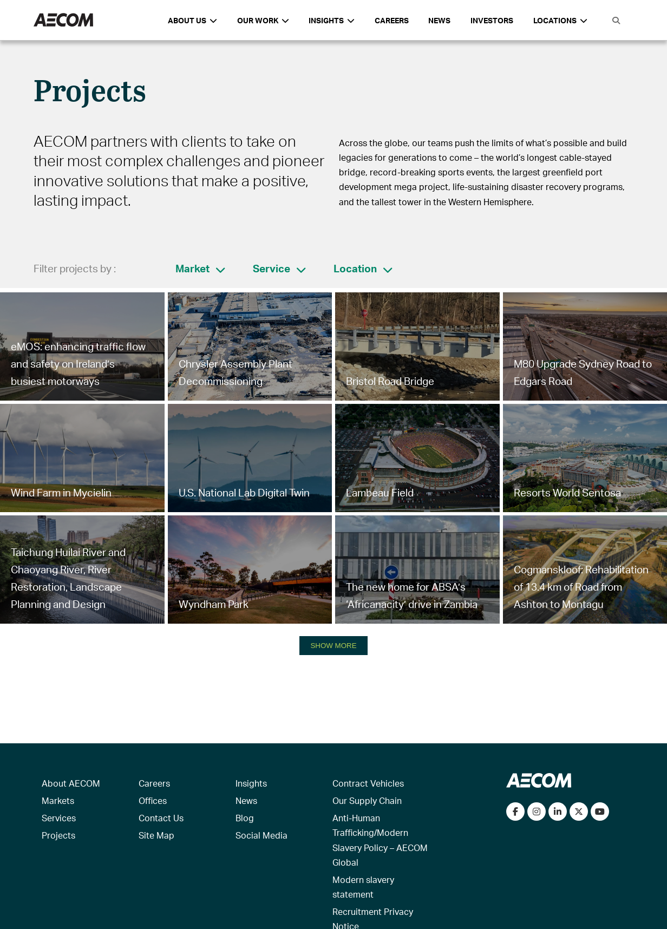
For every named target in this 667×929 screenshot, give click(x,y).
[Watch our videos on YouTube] (600, 811)
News (439, 20)
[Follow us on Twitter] (579, 811)
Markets (58, 800)
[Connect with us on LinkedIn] (557, 811)
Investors (491, 20)
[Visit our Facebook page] (515, 811)
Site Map (156, 835)
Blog (245, 817)
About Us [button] (192, 20)
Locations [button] (560, 20)
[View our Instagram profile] (536, 811)
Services (59, 817)
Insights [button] (332, 20)
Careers (392, 20)
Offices (153, 800)
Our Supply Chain (367, 800)
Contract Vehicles (368, 783)
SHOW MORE (333, 646)
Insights (251, 783)
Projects (58, 835)
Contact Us (161, 817)
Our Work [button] (263, 20)
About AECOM (71, 783)
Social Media (261, 835)
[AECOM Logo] (63, 20)
